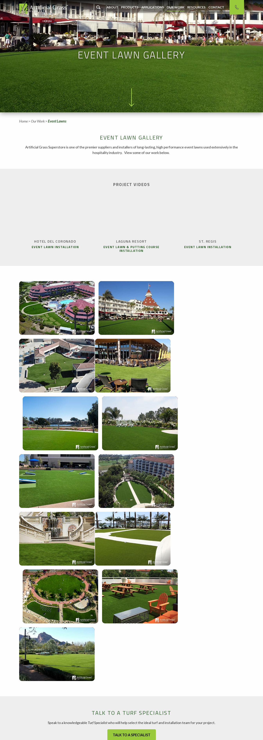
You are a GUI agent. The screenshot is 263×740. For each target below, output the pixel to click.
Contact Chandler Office (41, 715)
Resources (196, 7)
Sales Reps (168, 727)
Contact (216, 7)
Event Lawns (57, 121)
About (112, 7)
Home (23, 121)
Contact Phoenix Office (116, 715)
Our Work (175, 7)
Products (129, 7)
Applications (152, 7)
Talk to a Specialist (131, 608)
